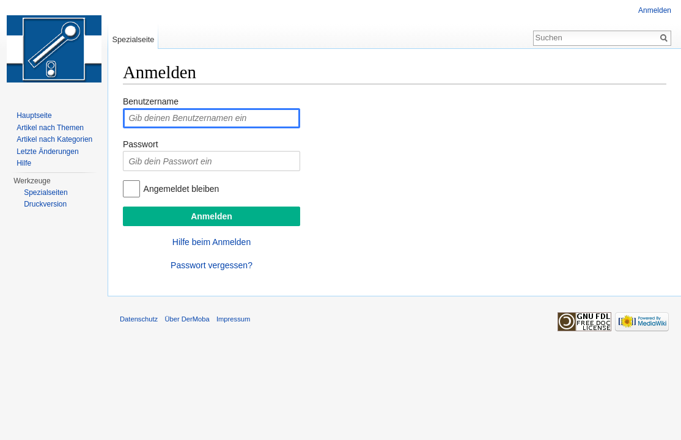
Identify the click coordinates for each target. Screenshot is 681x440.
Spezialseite (133, 39)
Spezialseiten (45, 192)
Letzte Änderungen (47, 151)
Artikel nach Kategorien (54, 139)
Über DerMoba (186, 319)
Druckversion (45, 204)
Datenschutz (139, 319)
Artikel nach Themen (50, 127)
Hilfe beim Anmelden (211, 242)
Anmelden (654, 10)
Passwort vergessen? (211, 265)
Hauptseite (34, 115)
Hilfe (24, 163)
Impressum (233, 319)
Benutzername (151, 101)
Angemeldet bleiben (181, 189)
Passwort (140, 144)
